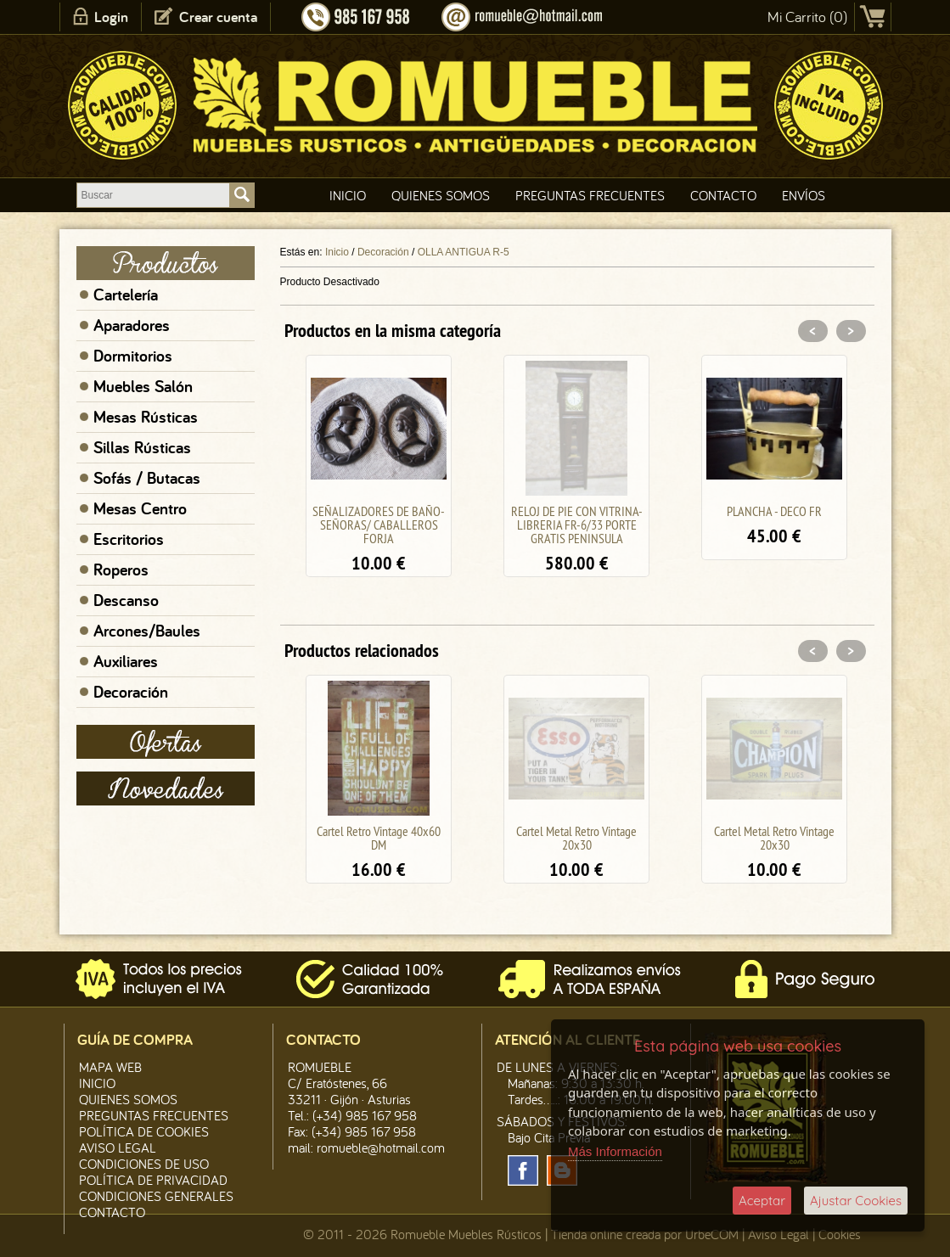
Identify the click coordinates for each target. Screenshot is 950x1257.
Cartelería (125, 294)
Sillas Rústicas (142, 447)
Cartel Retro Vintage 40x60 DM (379, 837)
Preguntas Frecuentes (590, 195)
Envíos (803, 195)
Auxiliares (125, 661)
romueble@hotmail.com (381, 1147)
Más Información (615, 1151)
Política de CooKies (144, 1131)
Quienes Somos (440, 195)
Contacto (723, 195)
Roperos (121, 569)
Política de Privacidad (153, 1179)
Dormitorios (132, 356)
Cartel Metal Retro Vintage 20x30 (576, 837)
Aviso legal (117, 1147)
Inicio (347, 195)
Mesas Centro (140, 508)
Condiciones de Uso (144, 1163)
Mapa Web (110, 1066)
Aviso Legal (778, 1234)
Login (111, 16)
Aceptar (762, 1200)
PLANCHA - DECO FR (774, 510)
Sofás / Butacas (146, 478)
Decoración (130, 692)
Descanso (126, 600)
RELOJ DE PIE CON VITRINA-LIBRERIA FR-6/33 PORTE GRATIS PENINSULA (577, 524)
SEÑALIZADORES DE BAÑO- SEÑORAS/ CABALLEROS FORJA (378, 524)
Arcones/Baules (146, 631)
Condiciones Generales (156, 1195)
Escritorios (128, 539)
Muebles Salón (143, 386)
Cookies (839, 1234)
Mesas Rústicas (145, 417)
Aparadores (131, 325)
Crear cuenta (218, 16)
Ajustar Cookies (856, 1200)
